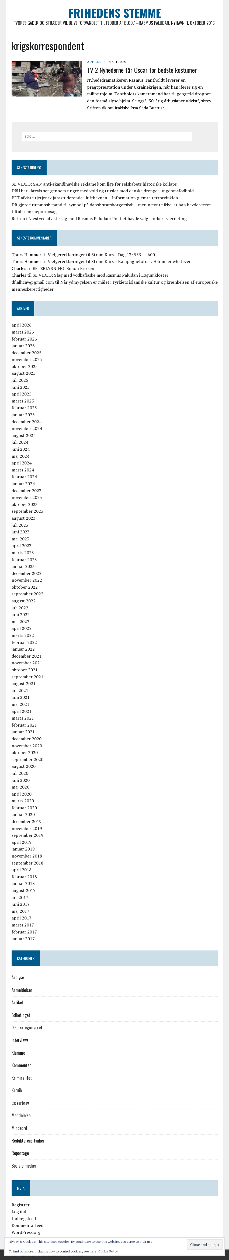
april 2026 (22, 325)
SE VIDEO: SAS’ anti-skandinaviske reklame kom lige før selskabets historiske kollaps (94, 184)
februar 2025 (24, 408)
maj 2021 (20, 704)
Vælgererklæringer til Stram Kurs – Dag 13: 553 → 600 (101, 255)
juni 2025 (21, 387)
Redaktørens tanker (28, 1140)
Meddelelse (21, 1115)
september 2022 (27, 594)
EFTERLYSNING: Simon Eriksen (63, 268)
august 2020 (24, 766)
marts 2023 (23, 553)
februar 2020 (24, 808)
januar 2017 (23, 939)
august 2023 (24, 518)
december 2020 (26, 739)
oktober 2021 (25, 670)
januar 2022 (23, 649)
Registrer (21, 1205)
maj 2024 (20, 456)
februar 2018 (24, 877)
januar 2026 (23, 346)
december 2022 (26, 573)
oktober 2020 (25, 752)
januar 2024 (23, 484)
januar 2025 (23, 415)
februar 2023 (24, 560)
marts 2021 (23, 718)
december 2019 (26, 821)
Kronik (17, 1090)
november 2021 (27, 663)
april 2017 (22, 918)
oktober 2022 (25, 587)
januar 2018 (23, 883)
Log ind (19, 1211)
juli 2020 (20, 773)
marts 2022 (23, 635)
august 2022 (24, 601)
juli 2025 (20, 380)
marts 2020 (23, 801)
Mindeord (19, 1128)
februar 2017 (24, 932)
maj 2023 (20, 539)
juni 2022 (21, 614)
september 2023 (27, 511)
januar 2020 (23, 814)
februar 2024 (24, 477)
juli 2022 (20, 608)
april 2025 (22, 394)
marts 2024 (23, 470)
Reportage (20, 1153)
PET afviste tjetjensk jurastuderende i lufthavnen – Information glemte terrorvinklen (95, 198)
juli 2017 (20, 897)
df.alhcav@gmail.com (33, 282)
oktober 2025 (25, 366)
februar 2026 (24, 339)
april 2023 (22, 546)
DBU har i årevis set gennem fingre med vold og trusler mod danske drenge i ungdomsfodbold (103, 191)
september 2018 (27, 863)
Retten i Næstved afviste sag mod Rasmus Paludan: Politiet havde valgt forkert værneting (99, 218)
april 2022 (22, 628)
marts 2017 (23, 925)
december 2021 (26, 656)
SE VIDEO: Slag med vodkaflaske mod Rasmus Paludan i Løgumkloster (100, 275)
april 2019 (22, 842)
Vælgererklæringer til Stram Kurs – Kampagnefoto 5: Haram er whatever (119, 261)
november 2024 (27, 428)
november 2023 (27, 497)
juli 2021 (20, 690)
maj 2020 (20, 787)
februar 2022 (24, 642)
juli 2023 (20, 525)
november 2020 (27, 746)
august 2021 (24, 683)
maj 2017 (20, 911)
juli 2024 (20, 442)
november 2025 (27, 359)
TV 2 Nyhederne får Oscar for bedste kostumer (142, 70)
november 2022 (27, 580)
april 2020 (22, 794)
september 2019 (27, 835)
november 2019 (27, 828)
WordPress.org (26, 1232)
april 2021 (22, 711)
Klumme (18, 1053)
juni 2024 (21, 449)
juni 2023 (21, 532)
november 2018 (27, 856)
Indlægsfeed (24, 1218)
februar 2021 (24, 725)
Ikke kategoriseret (27, 1027)
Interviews (20, 1040)
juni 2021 (21, 697)
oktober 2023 (25, 504)
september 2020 (27, 759)
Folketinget (21, 1015)
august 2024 (24, 435)
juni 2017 (21, 904)
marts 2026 (23, 332)
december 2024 (26, 422)
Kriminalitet (22, 1078)
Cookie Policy (108, 1251)
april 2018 (22, 870)
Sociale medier (24, 1165)
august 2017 (24, 890)
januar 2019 (23, 849)
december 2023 (26, 491)
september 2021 (27, 677)
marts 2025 (23, 401)
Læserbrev (20, 1103)
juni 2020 (21, 780)
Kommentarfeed (27, 1225)
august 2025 (24, 373)
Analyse (18, 977)
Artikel (93, 62)
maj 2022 (20, 621)
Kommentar (21, 1065)
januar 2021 (23, 732)
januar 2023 (23, 566)
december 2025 (26, 353)
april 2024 (22, 463)
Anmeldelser (22, 990)
